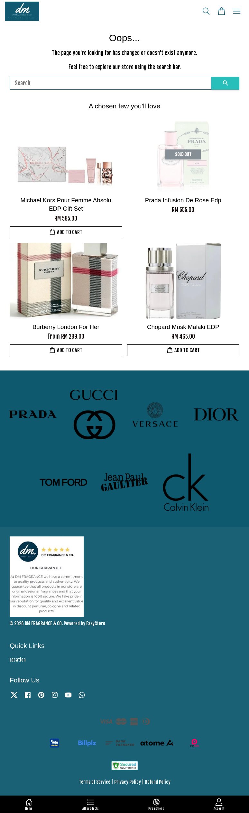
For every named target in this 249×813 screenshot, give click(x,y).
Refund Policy (158, 782)
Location (18, 660)
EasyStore (95, 623)
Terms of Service (94, 782)
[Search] (110, 83)
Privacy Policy (127, 782)
